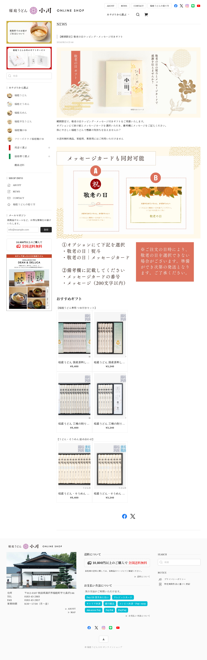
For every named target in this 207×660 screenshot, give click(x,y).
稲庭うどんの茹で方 (159, 5)
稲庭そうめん (22, 104)
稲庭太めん (21, 112)
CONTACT (139, 5)
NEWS (124, 5)
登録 (46, 229)
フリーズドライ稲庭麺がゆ (29, 139)
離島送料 (19, 165)
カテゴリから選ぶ (118, 14)
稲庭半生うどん (23, 121)
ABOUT (110, 5)
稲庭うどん (21, 95)
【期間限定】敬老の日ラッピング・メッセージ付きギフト (91, 36)
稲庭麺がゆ (21, 130)
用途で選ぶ (21, 147)
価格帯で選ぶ (22, 156)
